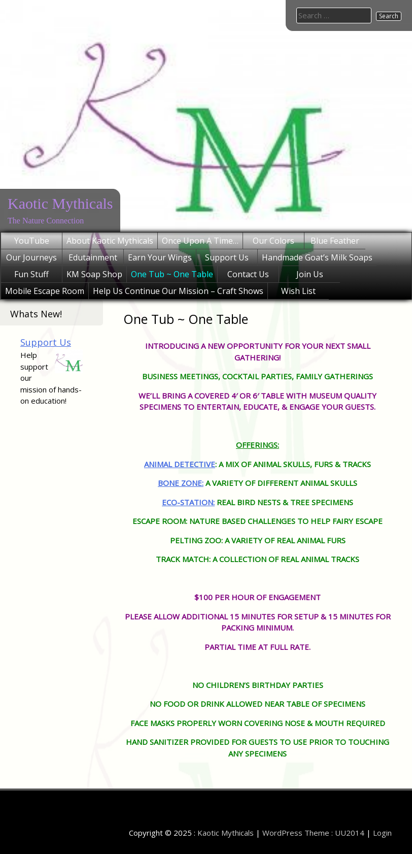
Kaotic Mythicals (60, 203)
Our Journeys (31, 257)
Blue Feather (335, 240)
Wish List (298, 291)
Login (382, 833)
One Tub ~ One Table (172, 274)
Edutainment (92, 257)
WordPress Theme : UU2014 (313, 833)
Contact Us (248, 274)
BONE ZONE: (180, 483)
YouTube (31, 240)
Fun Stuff (31, 274)
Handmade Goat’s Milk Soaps (317, 257)
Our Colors (273, 240)
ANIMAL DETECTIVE (179, 464)
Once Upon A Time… (200, 240)
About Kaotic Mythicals (109, 240)
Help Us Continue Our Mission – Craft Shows (178, 291)
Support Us (227, 257)
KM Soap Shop (94, 274)
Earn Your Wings (160, 257)
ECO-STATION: (188, 502)
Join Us (309, 274)
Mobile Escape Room (44, 291)
